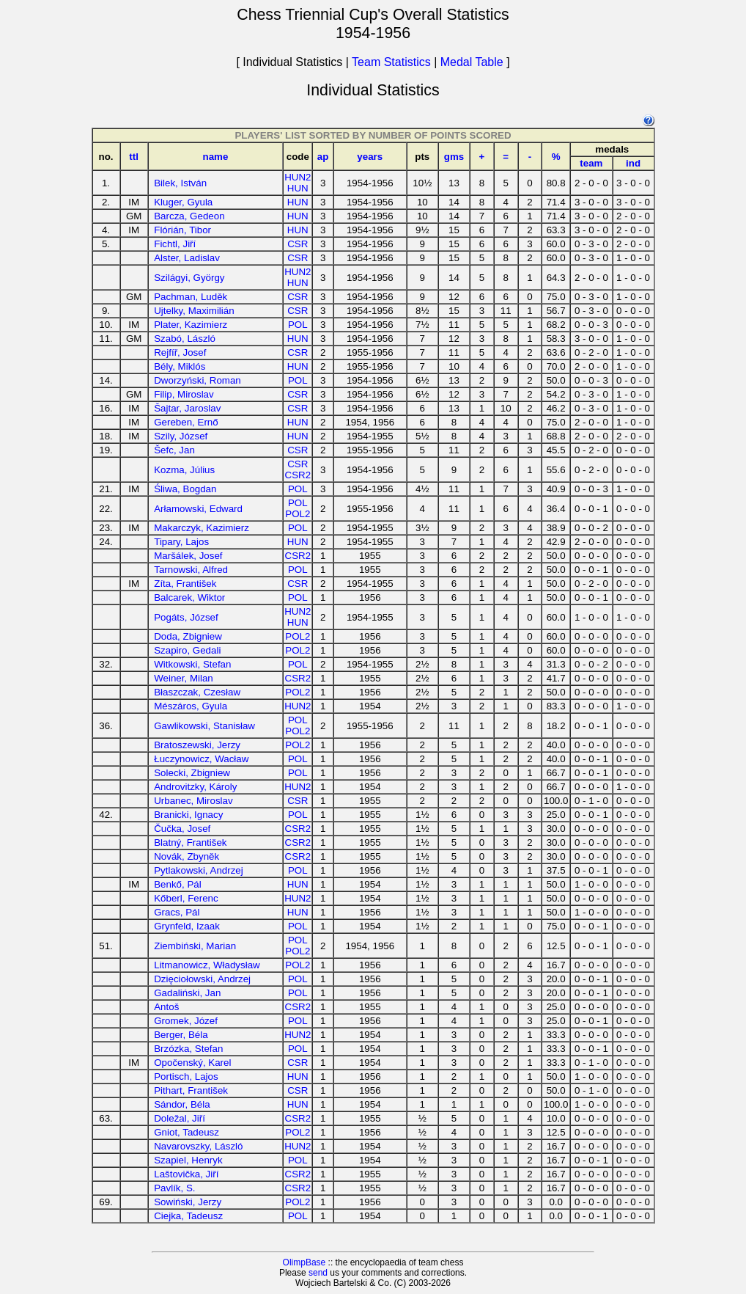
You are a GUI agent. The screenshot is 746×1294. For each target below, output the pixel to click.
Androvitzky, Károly (195, 786)
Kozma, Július (184, 469)
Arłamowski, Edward (198, 508)
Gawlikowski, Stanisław (204, 725)
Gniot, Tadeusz (186, 1132)
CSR (297, 243)
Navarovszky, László (198, 1146)
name (216, 156)
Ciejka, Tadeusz (188, 1215)
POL (298, 324)
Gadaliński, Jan (187, 992)
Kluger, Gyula (183, 202)
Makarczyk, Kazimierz (201, 527)
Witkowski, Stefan (192, 664)
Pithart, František (191, 1090)
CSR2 (298, 474)
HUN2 (297, 177)
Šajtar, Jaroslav (187, 408)
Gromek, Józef (186, 1020)
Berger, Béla (180, 1034)
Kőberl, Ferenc (186, 898)
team (591, 163)
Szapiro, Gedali (187, 650)
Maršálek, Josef (188, 555)
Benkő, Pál (177, 884)
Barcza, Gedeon (189, 216)
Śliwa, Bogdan (185, 488)
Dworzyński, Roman (197, 380)
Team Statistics (391, 62)
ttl (134, 156)
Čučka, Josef (182, 828)
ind (633, 163)
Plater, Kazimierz (190, 324)
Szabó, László (184, 338)
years (370, 156)
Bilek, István (180, 183)
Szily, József (180, 436)
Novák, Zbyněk (186, 856)
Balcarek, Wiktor (189, 597)
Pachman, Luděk (190, 296)
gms (454, 156)
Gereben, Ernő (186, 422)
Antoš (166, 1006)
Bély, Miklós (179, 366)
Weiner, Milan (183, 678)
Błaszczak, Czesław (197, 692)
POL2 (297, 513)
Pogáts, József (186, 617)
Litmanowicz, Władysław (206, 964)
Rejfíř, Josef (180, 352)
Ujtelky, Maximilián (194, 310)
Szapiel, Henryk (188, 1160)
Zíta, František (185, 583)
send (318, 1273)
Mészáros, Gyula (190, 706)
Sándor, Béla (182, 1104)
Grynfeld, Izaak (187, 926)
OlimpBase (304, 1262)
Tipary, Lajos (181, 541)
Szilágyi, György (189, 277)
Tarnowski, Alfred (191, 569)
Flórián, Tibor (182, 229)
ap (323, 156)
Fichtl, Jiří (175, 243)
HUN (298, 188)
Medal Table (471, 62)
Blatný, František (190, 842)
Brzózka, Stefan (188, 1048)
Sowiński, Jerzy (187, 1201)
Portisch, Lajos (186, 1076)
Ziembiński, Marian (195, 945)
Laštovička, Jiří (186, 1174)
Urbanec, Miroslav (193, 800)
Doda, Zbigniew (188, 636)
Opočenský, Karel (192, 1062)
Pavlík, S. (174, 1188)
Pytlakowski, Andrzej (198, 870)
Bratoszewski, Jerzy (197, 744)
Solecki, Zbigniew (192, 772)
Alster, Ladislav (187, 257)
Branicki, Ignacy (188, 814)
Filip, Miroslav (183, 394)
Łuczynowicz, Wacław (201, 758)
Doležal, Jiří (179, 1118)
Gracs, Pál (176, 912)
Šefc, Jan (174, 450)
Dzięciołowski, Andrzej (202, 978)
